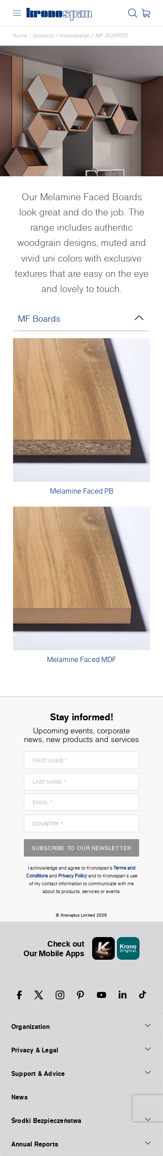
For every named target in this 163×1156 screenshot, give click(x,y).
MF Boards (112, 35)
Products (43, 35)
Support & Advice (81, 1073)
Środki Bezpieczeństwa (81, 1120)
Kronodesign (75, 35)
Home (20, 35)
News (19, 1097)
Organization (81, 1026)
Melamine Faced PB (81, 491)
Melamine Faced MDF (81, 659)
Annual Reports (81, 1144)
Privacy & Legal (81, 1050)
